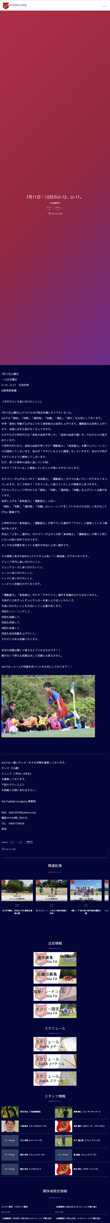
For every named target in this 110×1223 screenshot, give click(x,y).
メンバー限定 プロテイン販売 (14, 1207)
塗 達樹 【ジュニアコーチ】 (85, 1154)
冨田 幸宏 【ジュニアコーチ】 (32, 1154)
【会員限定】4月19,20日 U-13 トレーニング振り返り (78, 1218)
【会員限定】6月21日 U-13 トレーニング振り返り (76, 1207)
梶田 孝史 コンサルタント (31, 1169)
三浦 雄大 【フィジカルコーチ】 (33, 1126)
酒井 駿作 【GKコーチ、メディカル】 (89, 1126)
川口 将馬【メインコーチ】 (31, 1140)
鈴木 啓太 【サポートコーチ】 (86, 1169)
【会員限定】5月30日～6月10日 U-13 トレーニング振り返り (26, 1218)
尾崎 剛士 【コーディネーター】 (87, 1111)
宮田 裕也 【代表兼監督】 (31, 1111)
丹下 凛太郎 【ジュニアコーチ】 (87, 1140)
